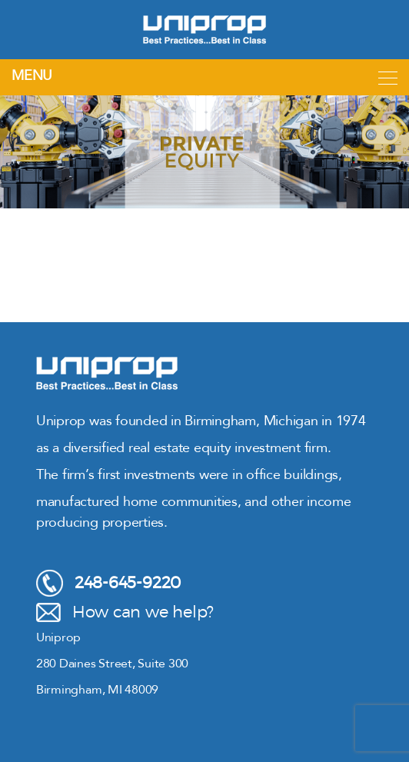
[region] (204, 151)
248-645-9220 (108, 583)
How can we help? (125, 612)
